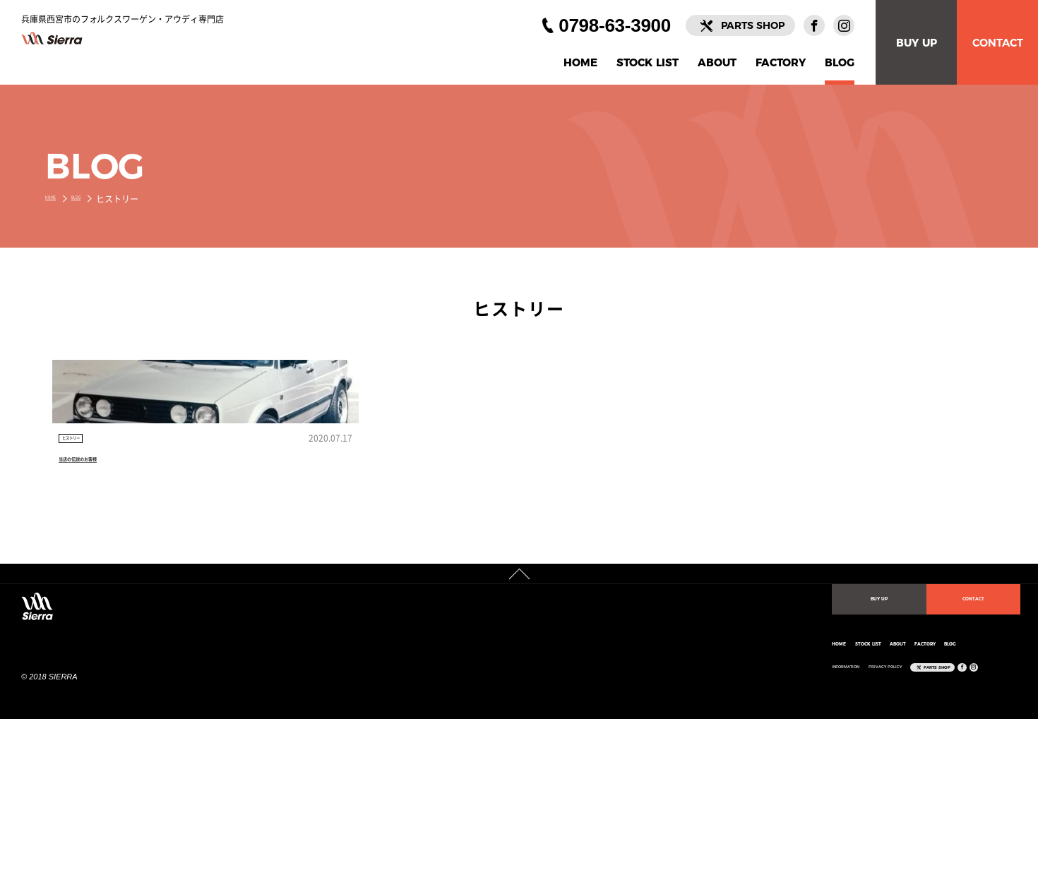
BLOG (839, 63)
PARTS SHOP (753, 25)
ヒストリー (89, 536)
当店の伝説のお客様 (106, 564)
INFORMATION (536, 799)
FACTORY (781, 63)
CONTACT (997, 42)
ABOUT (717, 63)
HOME (580, 63)
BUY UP (916, 42)
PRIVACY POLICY (629, 799)
